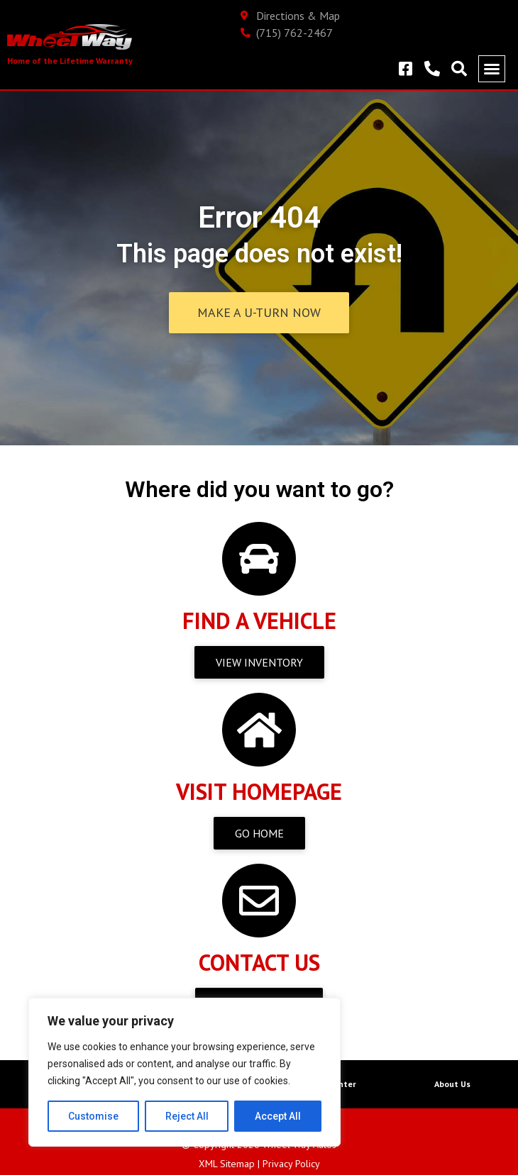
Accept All (278, 1116)
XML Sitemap (227, 1163)
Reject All (187, 1116)
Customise (93, 1116)
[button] (491, 68)
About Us (452, 1084)
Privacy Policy (291, 1163)
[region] (184, 1072)
